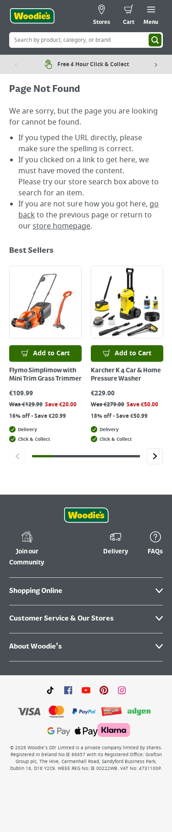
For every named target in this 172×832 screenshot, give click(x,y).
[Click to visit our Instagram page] (121, 689)
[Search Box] (86, 40)
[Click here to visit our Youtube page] (86, 689)
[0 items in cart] (128, 16)
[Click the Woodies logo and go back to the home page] (32, 16)
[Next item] (156, 64)
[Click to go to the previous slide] (17, 456)
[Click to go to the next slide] (155, 456)
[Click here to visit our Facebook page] (68, 689)
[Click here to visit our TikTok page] (50, 689)
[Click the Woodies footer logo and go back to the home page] (86, 515)
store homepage (61, 226)
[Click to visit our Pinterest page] (104, 689)
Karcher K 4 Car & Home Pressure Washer (126, 374)
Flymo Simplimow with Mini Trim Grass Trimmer (45, 374)
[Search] (155, 40)
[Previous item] (16, 64)
